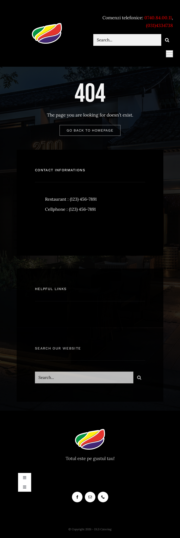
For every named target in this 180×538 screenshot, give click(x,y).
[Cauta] (167, 40)
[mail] (90, 497)
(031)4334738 (159, 25)
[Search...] (127, 40)
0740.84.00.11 (158, 17)
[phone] (103, 497)
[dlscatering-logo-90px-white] (47, 25)
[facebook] (40, 228)
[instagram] (66, 228)
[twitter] (53, 228)
